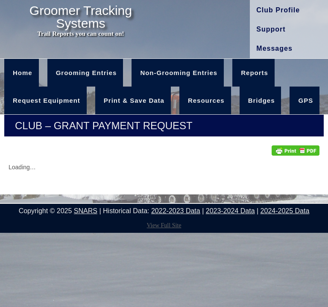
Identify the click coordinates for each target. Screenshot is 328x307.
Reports (254, 72)
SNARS (85, 210)
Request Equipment (46, 100)
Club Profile (278, 10)
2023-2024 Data (230, 210)
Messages (274, 48)
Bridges (261, 100)
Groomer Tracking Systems (80, 17)
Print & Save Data (134, 100)
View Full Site (164, 225)
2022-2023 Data (175, 210)
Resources (206, 100)
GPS (305, 100)
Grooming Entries (86, 72)
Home (22, 72)
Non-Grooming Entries (178, 72)
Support (270, 29)
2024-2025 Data (285, 210)
